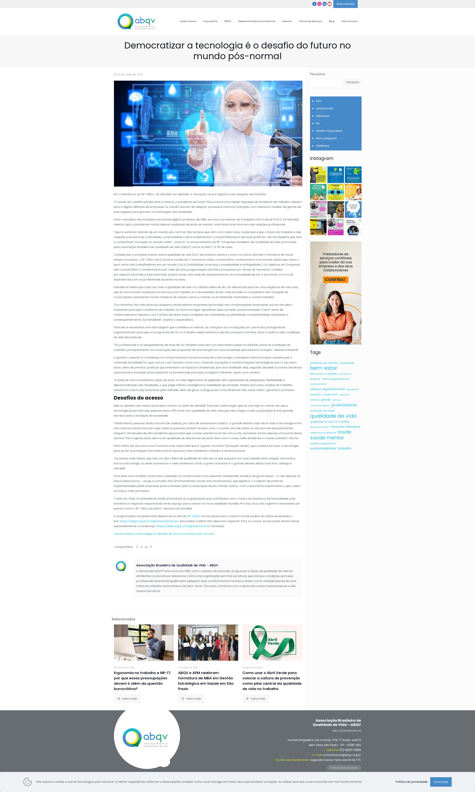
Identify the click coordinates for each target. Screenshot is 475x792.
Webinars (322, 146)
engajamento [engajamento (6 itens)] (330, 394)
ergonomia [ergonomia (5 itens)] (345, 394)
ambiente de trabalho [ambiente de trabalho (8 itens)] (324, 363)
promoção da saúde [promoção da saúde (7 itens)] (322, 411)
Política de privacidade (343, 767)
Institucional (324, 108)
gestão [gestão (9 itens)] (326, 400)
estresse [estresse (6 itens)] (314, 399)
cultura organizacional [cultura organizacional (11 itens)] (327, 389)
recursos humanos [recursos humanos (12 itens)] (345, 426)
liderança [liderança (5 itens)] (336, 400)
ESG (318, 101)
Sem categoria (326, 138)
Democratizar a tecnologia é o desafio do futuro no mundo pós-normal (164, 534)
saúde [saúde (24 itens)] (344, 432)
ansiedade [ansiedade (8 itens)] (347, 363)
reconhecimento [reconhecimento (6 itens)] (319, 427)
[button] (318, 174)
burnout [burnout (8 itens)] (315, 379)
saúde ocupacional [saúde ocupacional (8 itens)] (322, 443)
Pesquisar (317, 74)
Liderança (322, 116)
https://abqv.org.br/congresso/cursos (183, 526)
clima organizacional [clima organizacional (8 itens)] (335, 379)
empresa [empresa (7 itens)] (315, 394)
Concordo (441, 782)
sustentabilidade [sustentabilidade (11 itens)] (323, 448)
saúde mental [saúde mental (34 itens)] (327, 437)
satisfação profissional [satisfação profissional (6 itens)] (323, 432)
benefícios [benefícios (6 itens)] (346, 373)
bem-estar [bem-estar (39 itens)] (323, 367)
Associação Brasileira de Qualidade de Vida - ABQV (177, 565)
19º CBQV (193, 516)
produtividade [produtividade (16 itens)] (344, 405)
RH (318, 123)
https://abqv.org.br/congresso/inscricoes (148, 521)
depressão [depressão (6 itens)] (352, 389)
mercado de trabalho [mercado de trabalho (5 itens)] (320, 405)
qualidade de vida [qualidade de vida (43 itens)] (333, 415)
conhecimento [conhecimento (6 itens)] (318, 384)
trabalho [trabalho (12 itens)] (344, 448)
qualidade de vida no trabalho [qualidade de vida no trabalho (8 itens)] (329, 422)
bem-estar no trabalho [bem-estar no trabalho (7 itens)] (324, 374)
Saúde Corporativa (329, 131)
